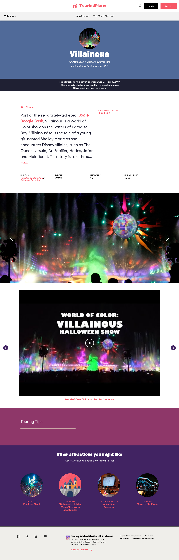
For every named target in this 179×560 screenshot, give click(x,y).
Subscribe (169, 6)
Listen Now (82, 550)
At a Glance (82, 15)
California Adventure (98, 61)
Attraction (78, 61)
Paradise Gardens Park (31, 178)
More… (24, 162)
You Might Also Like (103, 15)
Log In (151, 6)
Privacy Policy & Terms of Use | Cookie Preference (137, 538)
